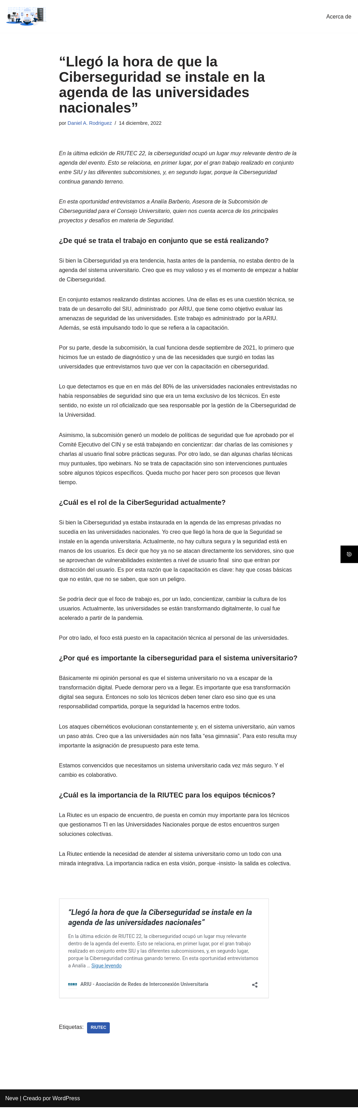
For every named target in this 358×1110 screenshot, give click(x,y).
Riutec (99, 1030)
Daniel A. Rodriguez (89, 123)
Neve (11, 1101)
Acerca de (338, 17)
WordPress (66, 1101)
